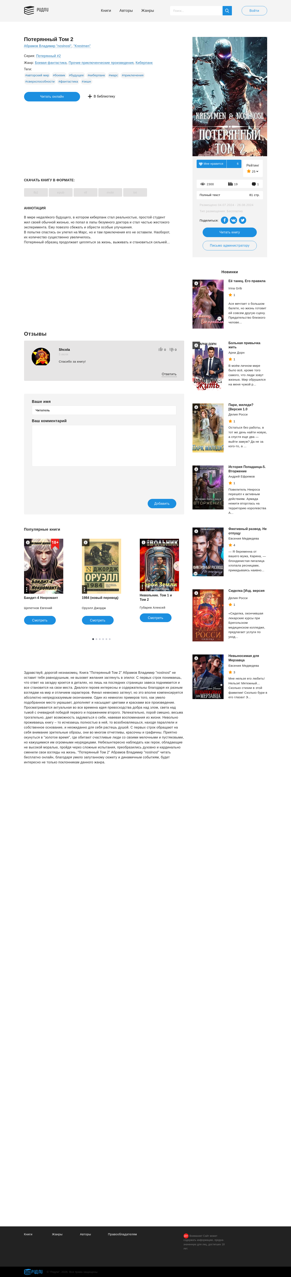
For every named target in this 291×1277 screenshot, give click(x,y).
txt (140, 192)
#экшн (86, 81)
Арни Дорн (237, 352)
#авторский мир (37, 75)
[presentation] (63, 480)
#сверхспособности (40, 81)
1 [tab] (93, 639)
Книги (106, 11)
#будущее (76, 75)
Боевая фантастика (51, 63)
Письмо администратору (230, 245)
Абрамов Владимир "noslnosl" (48, 46)
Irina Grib (235, 288)
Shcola (64, 349)
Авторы (126, 11)
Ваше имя (41, 402)
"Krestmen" (82, 46)
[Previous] (24, 566)
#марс (113, 75)
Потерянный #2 (48, 56)
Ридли (43, 9)
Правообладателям (122, 1234)
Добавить (159, 503)
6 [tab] (110, 639)
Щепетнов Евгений (38, 608)
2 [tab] (96, 639)
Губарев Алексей (153, 607)
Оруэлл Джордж (94, 608)
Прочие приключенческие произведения (101, 63)
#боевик (59, 75)
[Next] (178, 566)
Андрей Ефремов (242, 476)
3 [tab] (100, 639)
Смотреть (40, 620)
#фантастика (68, 81)
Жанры (147, 11)
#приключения (133, 75)
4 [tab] (103, 639)
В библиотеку (88, 96)
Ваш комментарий (49, 421)
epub (62, 192)
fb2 (36, 192)
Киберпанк (144, 63)
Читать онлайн (43, 96)
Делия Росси (238, 414)
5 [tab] (106, 639)
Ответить (169, 374)
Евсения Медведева (244, 538)
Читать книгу (229, 232)
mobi (114, 192)
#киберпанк (96, 75)
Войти (254, 10)
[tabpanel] (44, 582)
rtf (88, 192)
